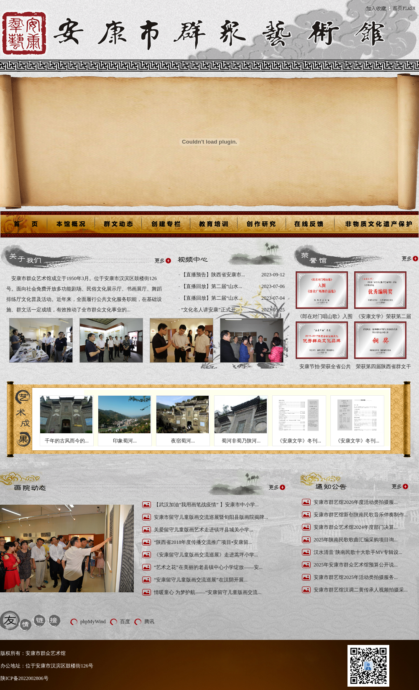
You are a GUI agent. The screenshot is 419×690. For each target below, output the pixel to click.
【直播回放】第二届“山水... (211, 286)
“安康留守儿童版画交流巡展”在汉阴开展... (201, 580)
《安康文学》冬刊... (299, 441)
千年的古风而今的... (67, 441)
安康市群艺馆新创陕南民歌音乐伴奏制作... (361, 515)
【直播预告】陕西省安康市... (212, 275)
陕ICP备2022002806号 (24, 678)
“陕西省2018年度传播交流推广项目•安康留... (203, 542)
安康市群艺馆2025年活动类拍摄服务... (356, 577)
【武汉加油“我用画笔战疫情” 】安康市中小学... (206, 505)
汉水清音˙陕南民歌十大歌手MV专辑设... (358, 552)
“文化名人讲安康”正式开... (210, 310)
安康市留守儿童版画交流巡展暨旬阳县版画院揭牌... (211, 517)
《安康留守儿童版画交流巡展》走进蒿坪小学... (206, 555)
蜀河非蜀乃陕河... (241, 441)
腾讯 (149, 621)
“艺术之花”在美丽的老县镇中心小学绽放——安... (208, 567)
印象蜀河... (125, 441)
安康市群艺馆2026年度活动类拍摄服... (356, 502)
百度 (125, 621)
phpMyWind (93, 621)
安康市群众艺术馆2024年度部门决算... (356, 527)
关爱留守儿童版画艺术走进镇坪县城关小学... (203, 530)
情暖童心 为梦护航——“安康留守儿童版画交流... (207, 592)
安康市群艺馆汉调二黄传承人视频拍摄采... (361, 590)
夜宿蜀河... (183, 441)
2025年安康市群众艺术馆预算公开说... (356, 565)
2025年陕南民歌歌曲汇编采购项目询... (356, 540)
